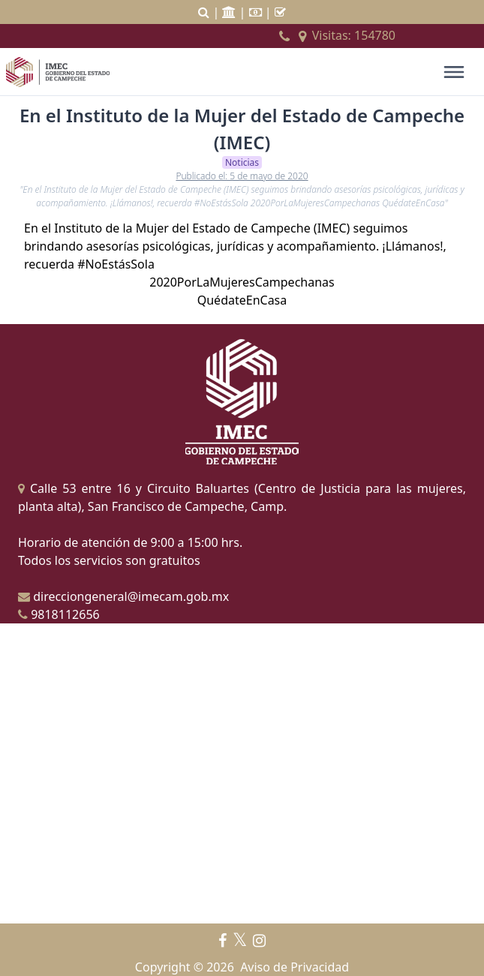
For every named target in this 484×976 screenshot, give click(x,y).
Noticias (242, 162)
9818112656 (59, 614)
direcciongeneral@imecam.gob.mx (123, 596)
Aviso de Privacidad (294, 967)
